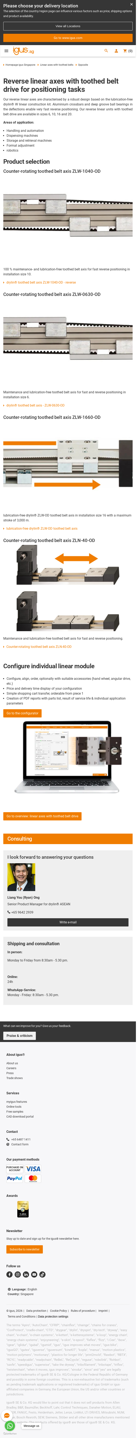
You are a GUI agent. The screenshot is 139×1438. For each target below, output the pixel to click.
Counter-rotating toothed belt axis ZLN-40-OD (39, 647)
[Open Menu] (6, 50)
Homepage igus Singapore (19, 64)
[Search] (106, 51)
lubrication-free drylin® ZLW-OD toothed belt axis (41, 528)
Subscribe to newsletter (25, 1249)
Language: (22, 1289)
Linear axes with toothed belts (55, 64)
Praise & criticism (20, 1036)
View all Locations (68, 26)
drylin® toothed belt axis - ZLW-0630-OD (35, 405)
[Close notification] (131, 4)
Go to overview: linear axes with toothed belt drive (42, 816)
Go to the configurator (22, 713)
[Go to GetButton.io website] (9, 1433)
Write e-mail (68, 922)
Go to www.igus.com (68, 38)
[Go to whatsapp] (10, 1426)
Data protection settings (53, 1316)
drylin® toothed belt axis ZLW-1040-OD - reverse (41, 282)
